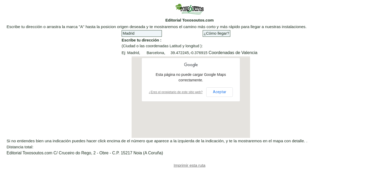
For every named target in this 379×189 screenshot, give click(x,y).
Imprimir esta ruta (190, 165)
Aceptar (219, 92)
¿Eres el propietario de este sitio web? (176, 92)
